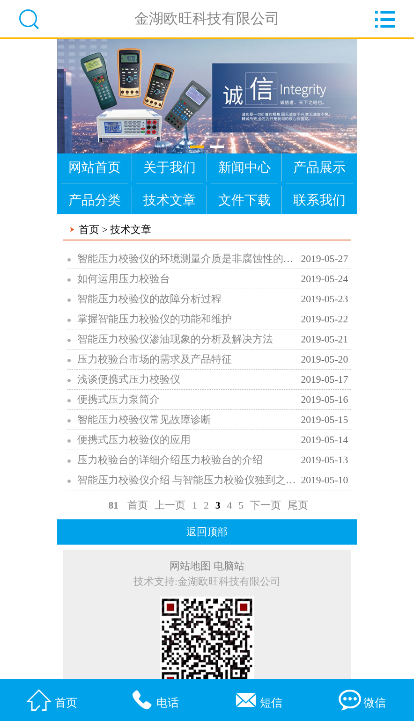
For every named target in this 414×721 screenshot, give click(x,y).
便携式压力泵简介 (118, 399)
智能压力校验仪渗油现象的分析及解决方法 (175, 339)
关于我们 (169, 167)
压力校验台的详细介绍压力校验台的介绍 (170, 460)
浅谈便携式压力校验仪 (128, 379)
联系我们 (319, 200)
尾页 (298, 505)
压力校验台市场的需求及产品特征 (154, 359)
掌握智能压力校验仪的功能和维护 (154, 319)
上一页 (170, 505)
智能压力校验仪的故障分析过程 (149, 299)
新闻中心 (244, 167)
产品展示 (319, 167)
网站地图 (190, 566)
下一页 (265, 505)
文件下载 (244, 200)
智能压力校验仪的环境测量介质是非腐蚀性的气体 (190, 258)
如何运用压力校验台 (123, 278)
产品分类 (94, 200)
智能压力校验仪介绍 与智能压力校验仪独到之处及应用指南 (212, 480)
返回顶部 (207, 532)
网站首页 (94, 167)
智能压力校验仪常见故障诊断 (144, 419)
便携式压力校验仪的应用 (134, 439)
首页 (89, 229)
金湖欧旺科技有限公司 (207, 18)
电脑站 (229, 566)
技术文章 (169, 200)
